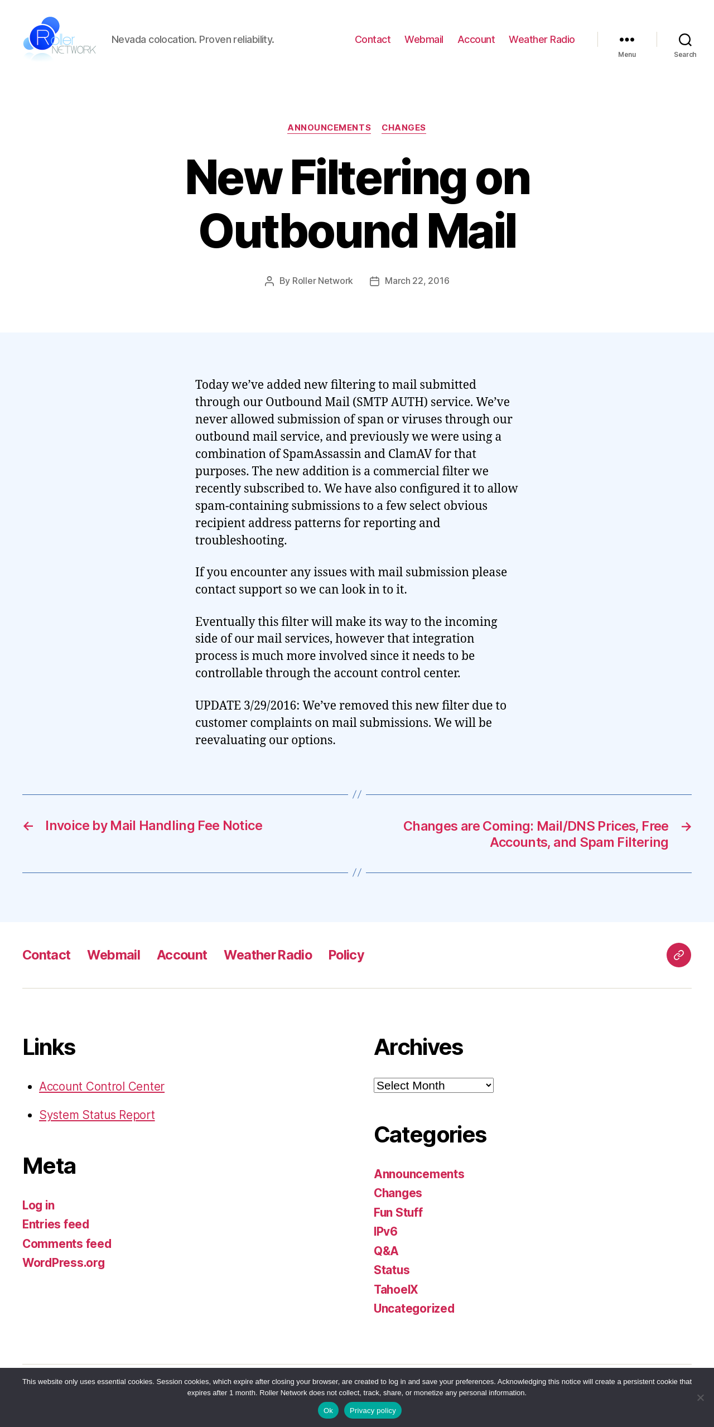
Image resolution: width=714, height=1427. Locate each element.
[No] (700, 1397)
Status (392, 1269)
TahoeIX (397, 1289)
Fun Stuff (399, 1212)
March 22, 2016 (417, 281)
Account (476, 39)
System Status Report (98, 1114)
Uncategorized (415, 1308)
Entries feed (56, 1224)
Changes (404, 128)
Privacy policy (373, 1410)
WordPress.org (64, 1262)
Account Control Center (102, 1086)
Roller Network (322, 281)
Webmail (423, 39)
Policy (356, 954)
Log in (39, 1205)
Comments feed (67, 1243)
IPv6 (386, 1231)
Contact (373, 39)
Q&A (386, 1250)
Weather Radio (542, 39)
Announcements (329, 128)
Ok (328, 1410)
